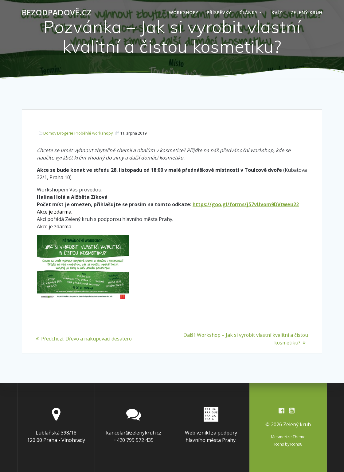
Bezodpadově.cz (57, 13)
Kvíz (277, 12)
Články (249, 12)
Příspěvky (219, 12)
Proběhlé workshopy (93, 133)
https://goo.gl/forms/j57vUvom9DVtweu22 (246, 204)
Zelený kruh (306, 12)
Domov (49, 133)
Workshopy (183, 12)
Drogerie (65, 133)
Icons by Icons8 (288, 444)
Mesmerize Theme (288, 436)
